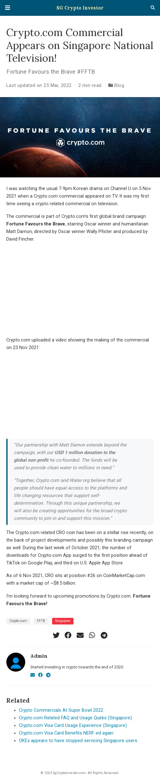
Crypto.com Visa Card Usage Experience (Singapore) (73, 725)
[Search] (153, 8)
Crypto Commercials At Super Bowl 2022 (61, 710)
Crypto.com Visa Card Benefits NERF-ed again (66, 733)
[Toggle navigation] (7, 7)
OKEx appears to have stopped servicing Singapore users (78, 740)
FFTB (41, 621)
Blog (119, 85)
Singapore (62, 621)
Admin (38, 656)
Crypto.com (18, 621)
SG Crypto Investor (80, 8)
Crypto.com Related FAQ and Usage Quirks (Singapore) (75, 718)
